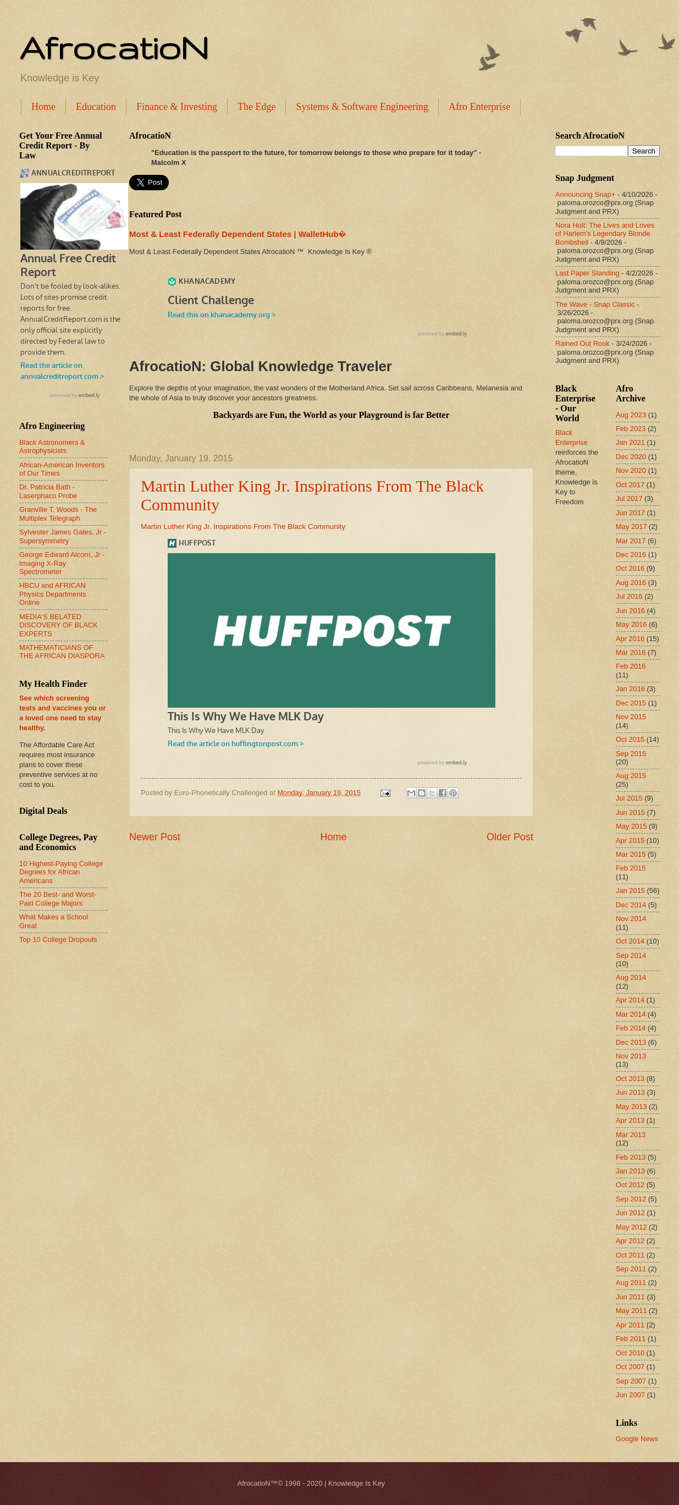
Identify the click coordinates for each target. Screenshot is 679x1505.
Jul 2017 (629, 498)
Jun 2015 (630, 812)
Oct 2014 (630, 941)
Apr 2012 (630, 1241)
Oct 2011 (630, 1255)
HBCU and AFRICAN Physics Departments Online (52, 594)
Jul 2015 (629, 798)
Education (96, 106)
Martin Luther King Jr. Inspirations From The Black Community (243, 526)
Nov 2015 (631, 717)
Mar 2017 (630, 541)
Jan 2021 (630, 442)
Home (43, 106)
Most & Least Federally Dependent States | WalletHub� (237, 234)
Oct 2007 (630, 1367)
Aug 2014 (631, 977)
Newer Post (154, 836)
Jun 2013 (630, 1092)
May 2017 (631, 526)
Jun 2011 (630, 1297)
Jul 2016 (629, 596)
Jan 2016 (630, 689)
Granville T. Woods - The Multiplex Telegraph (58, 513)
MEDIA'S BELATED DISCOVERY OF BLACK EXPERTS (58, 625)
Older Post (510, 836)
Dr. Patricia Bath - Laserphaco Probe (48, 491)
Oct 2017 (630, 485)
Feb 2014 (630, 1028)
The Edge (256, 106)
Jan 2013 (630, 1171)
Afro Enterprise (479, 106)
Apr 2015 (630, 840)
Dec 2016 (631, 554)
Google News (637, 1439)
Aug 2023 (631, 415)
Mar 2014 (630, 1014)
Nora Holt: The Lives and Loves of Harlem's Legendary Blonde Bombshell (604, 233)
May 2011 (631, 1310)
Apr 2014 (630, 1000)
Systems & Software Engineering (362, 106)
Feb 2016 (630, 666)
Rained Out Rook (582, 343)
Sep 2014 (631, 955)
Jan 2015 (630, 890)
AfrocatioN (113, 47)
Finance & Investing (176, 106)
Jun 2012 (630, 1213)
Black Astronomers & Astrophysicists (52, 446)
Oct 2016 (630, 568)
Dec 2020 (631, 457)
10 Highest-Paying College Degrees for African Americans (61, 872)
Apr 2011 (630, 1325)
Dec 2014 (631, 905)
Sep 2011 (631, 1269)
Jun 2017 (630, 513)
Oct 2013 (630, 1078)
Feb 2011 (630, 1339)
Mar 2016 (630, 652)
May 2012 (631, 1227)
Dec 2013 (631, 1042)
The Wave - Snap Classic (595, 304)
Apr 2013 (630, 1120)
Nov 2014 (631, 918)
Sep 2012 (631, 1199)
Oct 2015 (630, 739)
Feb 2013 (630, 1157)
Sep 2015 (631, 753)
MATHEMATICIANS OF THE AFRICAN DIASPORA (61, 651)
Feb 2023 (630, 429)
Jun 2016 (630, 611)
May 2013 (631, 1106)
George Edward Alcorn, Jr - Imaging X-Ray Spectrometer (61, 563)
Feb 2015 (630, 868)
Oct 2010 (630, 1353)
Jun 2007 (630, 1395)
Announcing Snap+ (585, 194)
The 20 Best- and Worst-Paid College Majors (57, 898)
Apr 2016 (630, 639)
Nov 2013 (631, 1056)
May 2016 (631, 624)
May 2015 (631, 826)
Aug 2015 (631, 775)
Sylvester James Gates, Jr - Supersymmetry (62, 536)
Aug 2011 (631, 1282)
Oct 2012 (630, 1185)
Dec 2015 (631, 703)
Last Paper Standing (587, 273)
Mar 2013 (630, 1135)
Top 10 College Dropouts (58, 939)
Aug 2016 (631, 582)
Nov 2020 (631, 470)
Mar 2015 (630, 854)
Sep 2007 (631, 1381)
